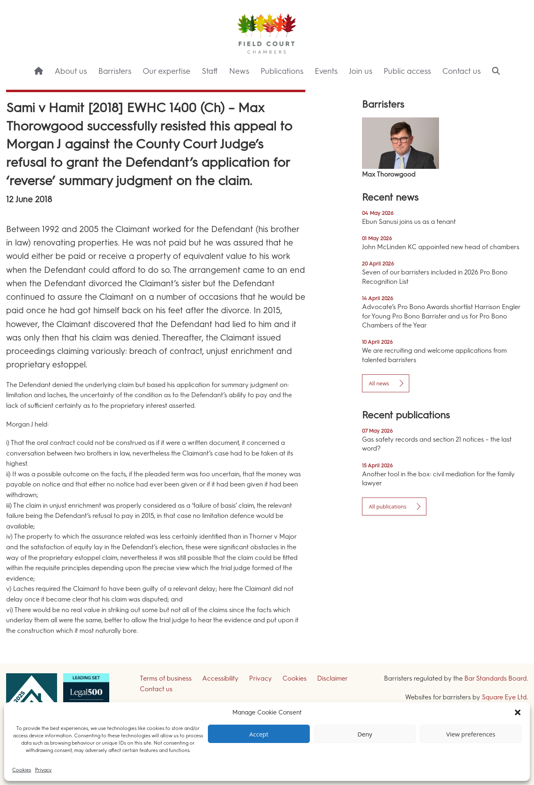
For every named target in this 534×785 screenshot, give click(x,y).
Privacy (43, 770)
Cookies (21, 770)
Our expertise (166, 71)
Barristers (114, 71)
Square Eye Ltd (504, 697)
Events (326, 71)
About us (71, 71)
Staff (210, 71)
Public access (407, 71)
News (239, 71)
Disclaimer (332, 678)
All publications (387, 506)
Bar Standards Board (495, 678)
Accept (259, 734)
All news (379, 383)
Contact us (461, 71)
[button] (518, 712)
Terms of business (166, 678)
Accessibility (220, 678)
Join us (360, 71)
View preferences (470, 734)
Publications (281, 71)
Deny (364, 734)
